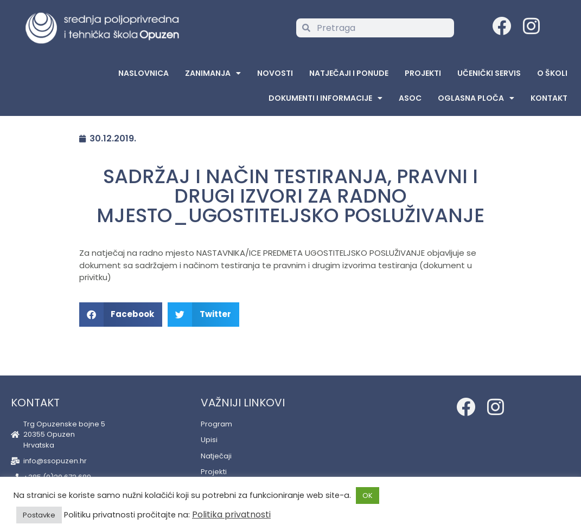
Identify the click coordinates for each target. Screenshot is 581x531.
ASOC (410, 98)
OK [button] (367, 495)
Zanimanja (213, 73)
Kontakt (549, 98)
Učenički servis (489, 73)
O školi (552, 73)
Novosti (275, 73)
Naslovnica (143, 73)
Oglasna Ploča (476, 98)
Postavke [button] (39, 515)
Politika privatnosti (231, 514)
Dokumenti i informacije (325, 98)
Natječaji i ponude (348, 73)
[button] (121, 314)
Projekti (423, 73)
